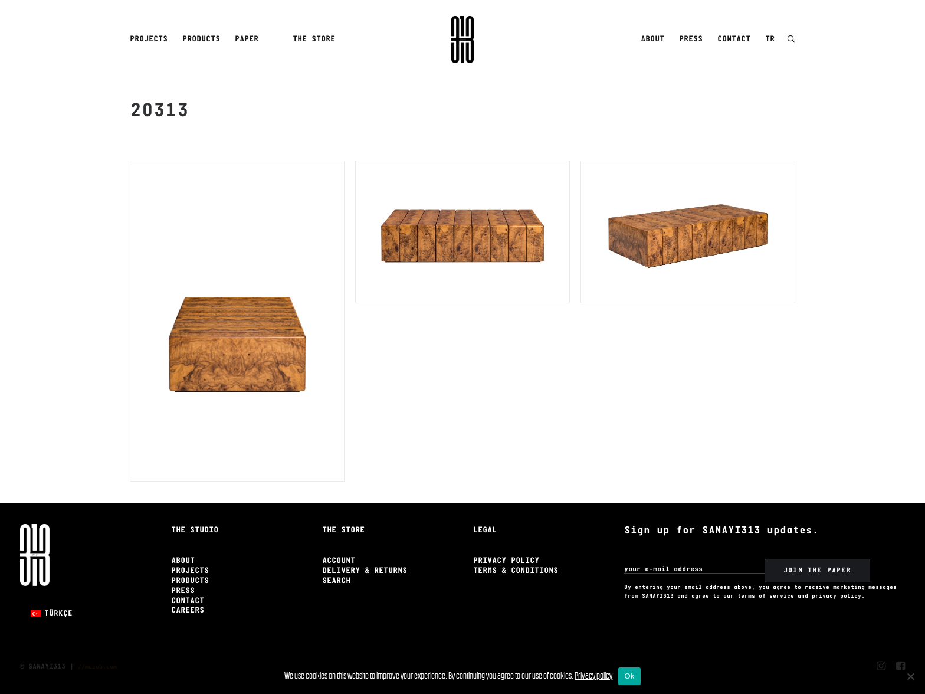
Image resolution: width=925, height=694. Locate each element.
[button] (791, 40)
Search (336, 581)
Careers (187, 610)
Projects (149, 39)
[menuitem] (151, 39)
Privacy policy (593, 675)
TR (770, 39)
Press (691, 39)
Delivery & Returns (364, 571)
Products (201, 39)
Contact (733, 39)
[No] (910, 676)
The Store (314, 39)
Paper (246, 39)
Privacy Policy (506, 560)
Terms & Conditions (515, 571)
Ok (629, 676)
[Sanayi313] (462, 39)
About (652, 39)
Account (338, 560)
